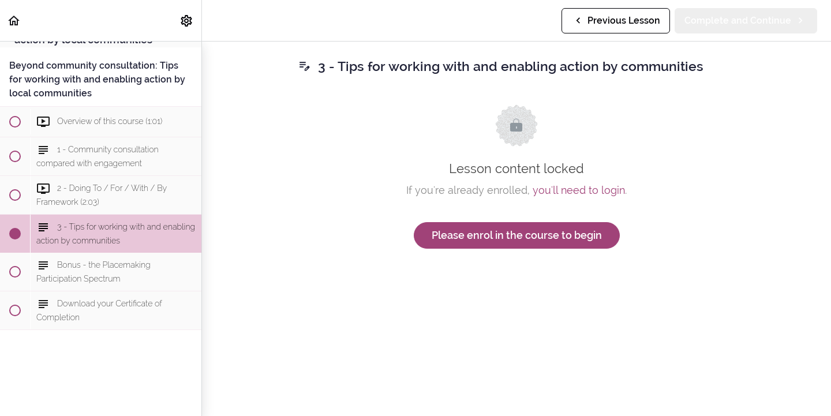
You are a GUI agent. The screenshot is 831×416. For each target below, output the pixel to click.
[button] (14, 20)
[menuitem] (187, 20)
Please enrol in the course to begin (517, 235)
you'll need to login (579, 190)
